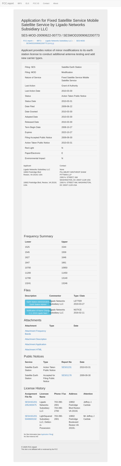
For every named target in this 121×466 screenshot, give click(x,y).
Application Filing (47, 434)
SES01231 (67, 367)
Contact (46, 3)
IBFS (20, 3)
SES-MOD (80, 41)
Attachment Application (35, 344)
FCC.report (8, 3)
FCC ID (36, 3)
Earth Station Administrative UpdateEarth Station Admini (39, 303)
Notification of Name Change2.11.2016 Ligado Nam (38, 312)
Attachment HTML (33, 349)
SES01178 (67, 375)
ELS (27, 3)
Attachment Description (36, 339)
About (55, 3)
